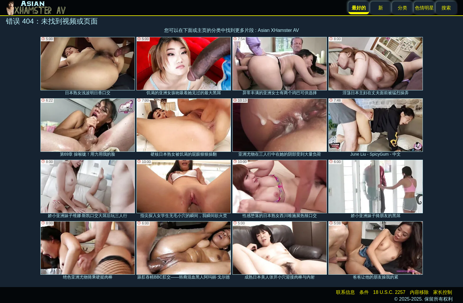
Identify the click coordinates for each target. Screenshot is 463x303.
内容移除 (419, 292)
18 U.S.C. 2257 (389, 292)
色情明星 (424, 7)
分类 (402, 7)
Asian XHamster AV (278, 30)
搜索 (446, 7)
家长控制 (442, 292)
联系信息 (345, 292)
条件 (364, 292)
